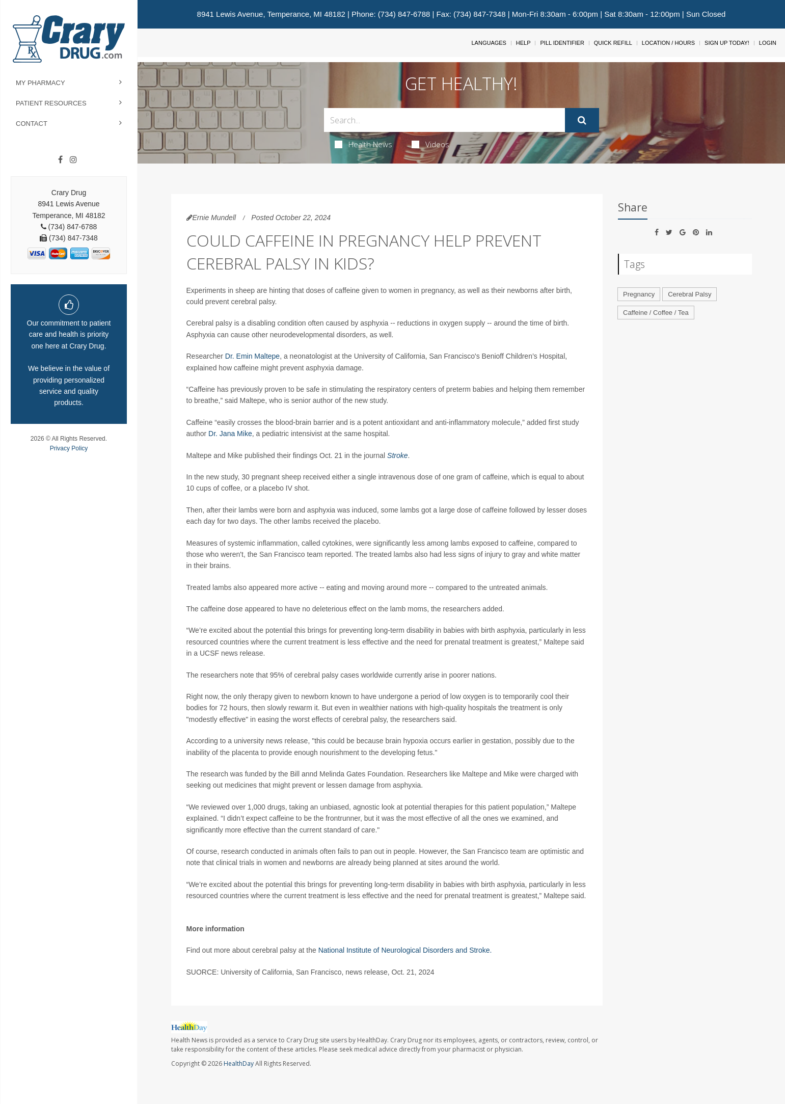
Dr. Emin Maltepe (252, 356)
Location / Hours (668, 43)
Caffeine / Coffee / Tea (656, 312)
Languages (488, 43)
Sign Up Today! (727, 43)
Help (523, 43)
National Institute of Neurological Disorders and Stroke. (405, 950)
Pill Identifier (562, 43)
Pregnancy (639, 294)
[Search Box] (444, 120)
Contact (31, 123)
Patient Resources (51, 103)
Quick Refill (613, 43)
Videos (430, 144)
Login (767, 43)
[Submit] (582, 120)
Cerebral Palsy (689, 294)
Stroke (397, 455)
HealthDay (239, 1063)
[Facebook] (60, 160)
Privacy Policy (69, 448)
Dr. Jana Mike (230, 433)
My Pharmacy (40, 83)
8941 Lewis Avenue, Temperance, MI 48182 (271, 14)
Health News (363, 144)
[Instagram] (73, 160)
